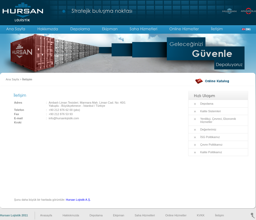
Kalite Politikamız (211, 152)
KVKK (200, 215)
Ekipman (118, 215)
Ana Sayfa (12, 79)
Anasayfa (46, 215)
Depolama (206, 103)
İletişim (27, 79)
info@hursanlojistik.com (64, 118)
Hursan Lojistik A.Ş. (78, 199)
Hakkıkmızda (71, 215)
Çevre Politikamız (211, 144)
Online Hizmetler (175, 215)
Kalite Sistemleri (210, 111)
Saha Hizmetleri (145, 215)
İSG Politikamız (210, 137)
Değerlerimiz (208, 129)
